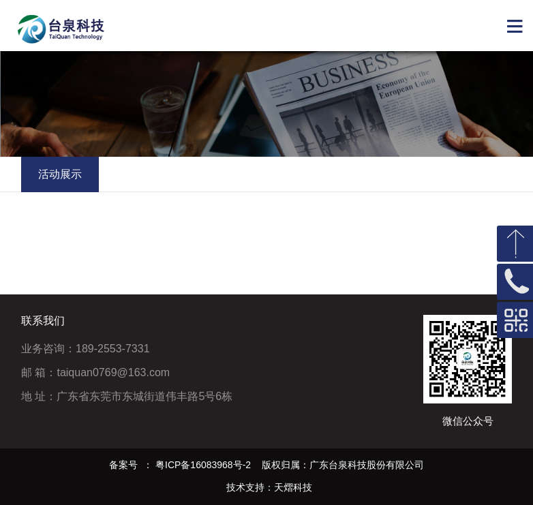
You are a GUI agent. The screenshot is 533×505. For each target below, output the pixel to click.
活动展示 (60, 174)
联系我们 (43, 320)
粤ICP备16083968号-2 (203, 464)
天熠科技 (293, 487)
